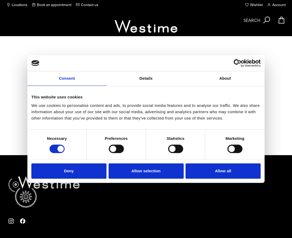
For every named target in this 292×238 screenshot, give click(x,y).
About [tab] (225, 78)
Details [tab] (146, 78)
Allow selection (146, 171)
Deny (69, 171)
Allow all (223, 171)
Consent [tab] (67, 78)
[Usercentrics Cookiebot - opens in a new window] (238, 63)
